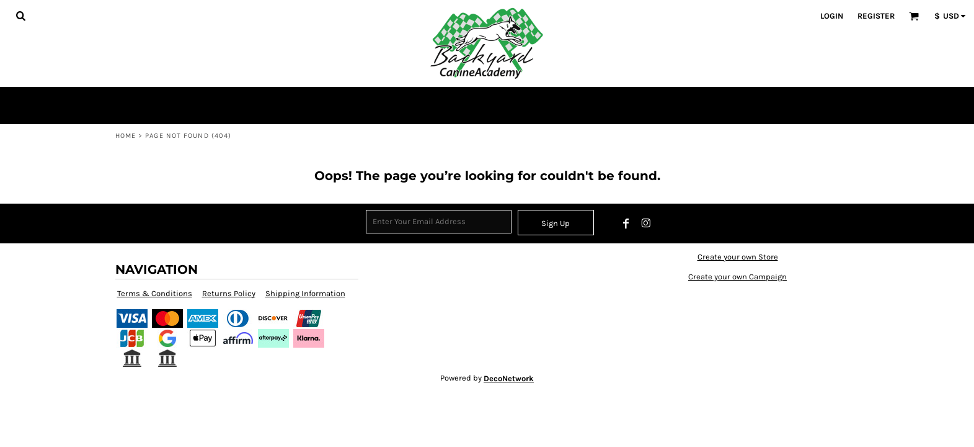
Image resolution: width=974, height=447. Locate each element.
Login (831, 15)
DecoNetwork (509, 378)
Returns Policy (228, 293)
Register (876, 15)
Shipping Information (305, 293)
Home (125, 136)
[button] (20, 15)
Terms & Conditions (154, 293)
